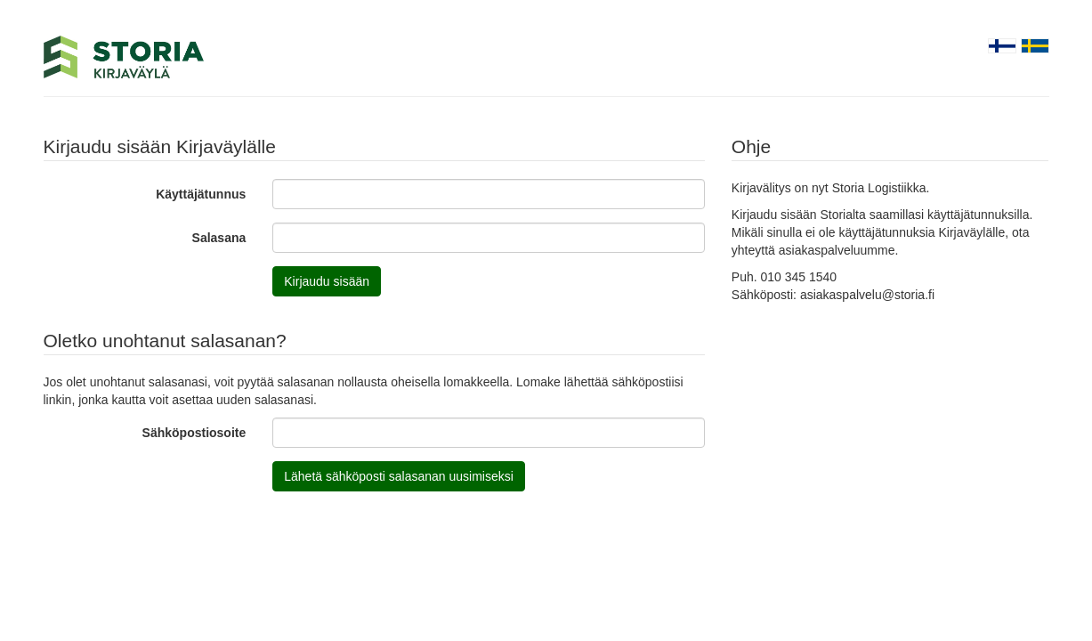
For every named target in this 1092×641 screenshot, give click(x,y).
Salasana (219, 238)
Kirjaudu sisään (326, 281)
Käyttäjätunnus (201, 194)
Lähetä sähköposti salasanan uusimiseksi (399, 476)
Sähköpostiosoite (194, 433)
